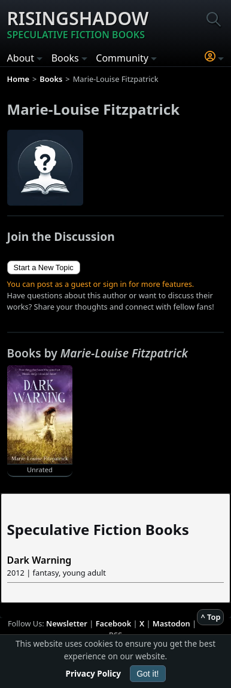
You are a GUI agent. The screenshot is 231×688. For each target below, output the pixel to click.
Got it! (147, 673)
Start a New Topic (44, 267)
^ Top (210, 616)
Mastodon (171, 623)
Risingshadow (78, 24)
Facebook (114, 623)
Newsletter (66, 623)
